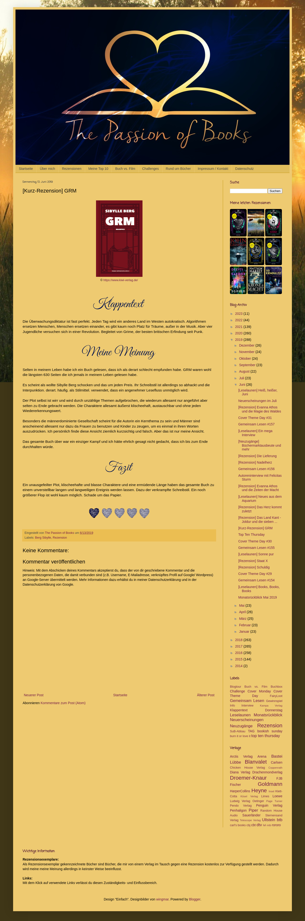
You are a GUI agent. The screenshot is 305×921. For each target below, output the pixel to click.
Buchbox (276, 686)
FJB (279, 778)
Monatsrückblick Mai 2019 (257, 597)
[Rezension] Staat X (253, 561)
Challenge (237, 691)
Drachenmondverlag (267, 772)
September (247, 365)
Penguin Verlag (269, 805)
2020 (239, 333)
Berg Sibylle (43, 537)
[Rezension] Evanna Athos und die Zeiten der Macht (258, 488)
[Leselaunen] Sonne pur (256, 554)
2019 (239, 340)
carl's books (238, 825)
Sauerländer (251, 815)
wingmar (162, 899)
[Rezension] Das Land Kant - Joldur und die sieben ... (259, 520)
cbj (248, 825)
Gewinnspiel (274, 701)
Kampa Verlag (271, 705)
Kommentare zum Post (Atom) (63, 703)
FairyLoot (276, 696)
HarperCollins (240, 791)
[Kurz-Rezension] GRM (255, 528)
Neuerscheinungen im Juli (257, 401)
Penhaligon (238, 810)
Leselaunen (240, 715)
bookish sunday (269, 731)
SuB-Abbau (237, 731)
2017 (239, 646)
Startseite (26, 169)
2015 (239, 659)
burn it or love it (240, 736)
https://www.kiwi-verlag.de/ (120, 280)
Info (232, 705)
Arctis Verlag (241, 756)
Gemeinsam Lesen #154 (256, 580)
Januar (244, 631)
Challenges (150, 169)
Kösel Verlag (249, 796)
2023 (239, 314)
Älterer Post (205, 695)
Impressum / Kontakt (213, 169)
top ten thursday (265, 736)
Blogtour (235, 686)
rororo (276, 825)
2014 (239, 666)
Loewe (277, 796)
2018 (239, 640)
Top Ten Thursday (251, 534)
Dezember (247, 345)
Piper (253, 810)
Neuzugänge (241, 726)
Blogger (194, 899)
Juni (242, 384)
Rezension (60, 537)
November (247, 352)
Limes (265, 796)
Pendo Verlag (241, 805)
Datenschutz (244, 169)
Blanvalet (256, 762)
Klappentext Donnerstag (256, 710)
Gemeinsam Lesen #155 (256, 548)
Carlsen (276, 762)
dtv (259, 825)
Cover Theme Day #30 (255, 541)
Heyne (259, 790)
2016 (239, 653)
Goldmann (270, 784)
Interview (247, 705)
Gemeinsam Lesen (247, 700)
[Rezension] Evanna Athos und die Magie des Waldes (259, 409)
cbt (253, 825)
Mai (242, 605)
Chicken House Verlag (247, 767)
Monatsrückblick (268, 715)
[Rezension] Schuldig (254, 567)
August (244, 371)
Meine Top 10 (98, 169)
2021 (239, 327)
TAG (251, 731)
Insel (271, 791)
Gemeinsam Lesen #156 (256, 469)
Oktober (245, 358)
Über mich (47, 169)
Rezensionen (71, 169)
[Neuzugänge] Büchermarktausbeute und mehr (259, 445)
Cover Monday (259, 691)
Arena (262, 756)
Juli (242, 378)
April (243, 612)
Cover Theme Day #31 (255, 418)
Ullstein (268, 820)
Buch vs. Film (125, 169)
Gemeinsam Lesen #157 (256, 424)
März (243, 619)
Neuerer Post (33, 695)
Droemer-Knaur (248, 778)
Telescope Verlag (250, 820)
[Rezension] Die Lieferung (257, 456)
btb (279, 820)
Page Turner (274, 801)
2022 (239, 320)
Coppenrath (275, 767)
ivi (264, 825)
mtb (269, 825)
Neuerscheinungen (247, 720)
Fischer (235, 785)
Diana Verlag (240, 772)
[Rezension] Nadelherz (255, 462)
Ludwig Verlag (240, 801)
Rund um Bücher (178, 169)
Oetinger (258, 801)
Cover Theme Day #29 (255, 574)
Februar (245, 625)
